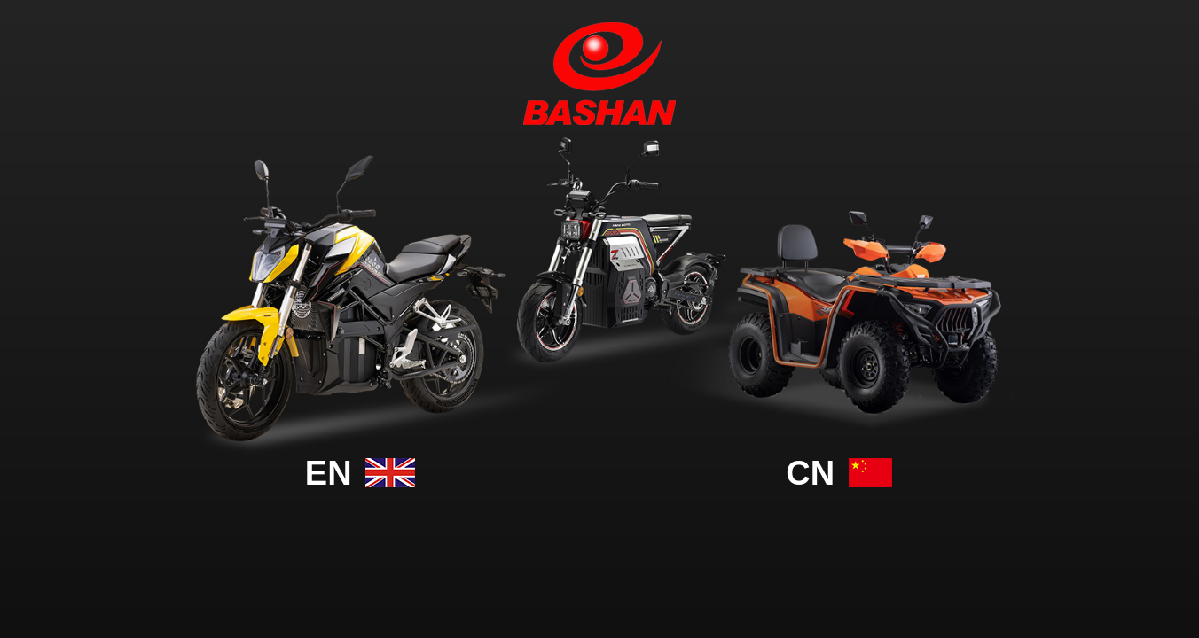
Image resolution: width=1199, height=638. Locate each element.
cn (838, 473)
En (360, 473)
